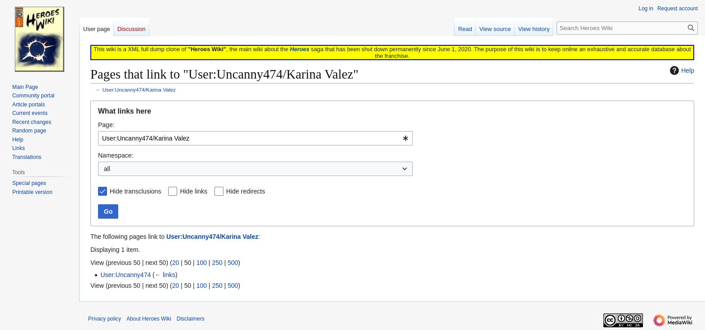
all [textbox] (107, 168)
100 (201, 262)
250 (217, 262)
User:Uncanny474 (125, 274)
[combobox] (255, 138)
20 (175, 262)
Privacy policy (104, 319)
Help (681, 70)
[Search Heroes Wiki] (627, 28)
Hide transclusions (135, 191)
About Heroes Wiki (148, 319)
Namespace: (116, 155)
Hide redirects (245, 191)
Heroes (299, 49)
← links (165, 274)
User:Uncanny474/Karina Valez (139, 89)
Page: (106, 124)
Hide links (193, 191)
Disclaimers (191, 319)
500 (233, 262)
